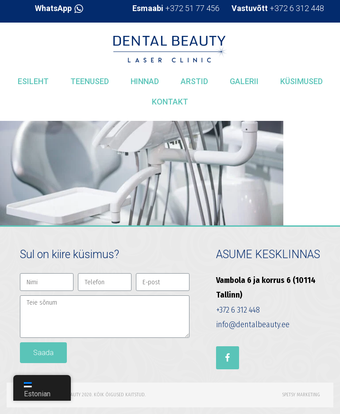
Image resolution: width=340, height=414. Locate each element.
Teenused (89, 81)
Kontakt (170, 101)
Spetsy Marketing (301, 395)
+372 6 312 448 (278, 8)
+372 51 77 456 (176, 8)
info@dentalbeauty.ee (253, 324)
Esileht (33, 81)
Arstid (194, 81)
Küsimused (301, 81)
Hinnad (145, 81)
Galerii (244, 81)
